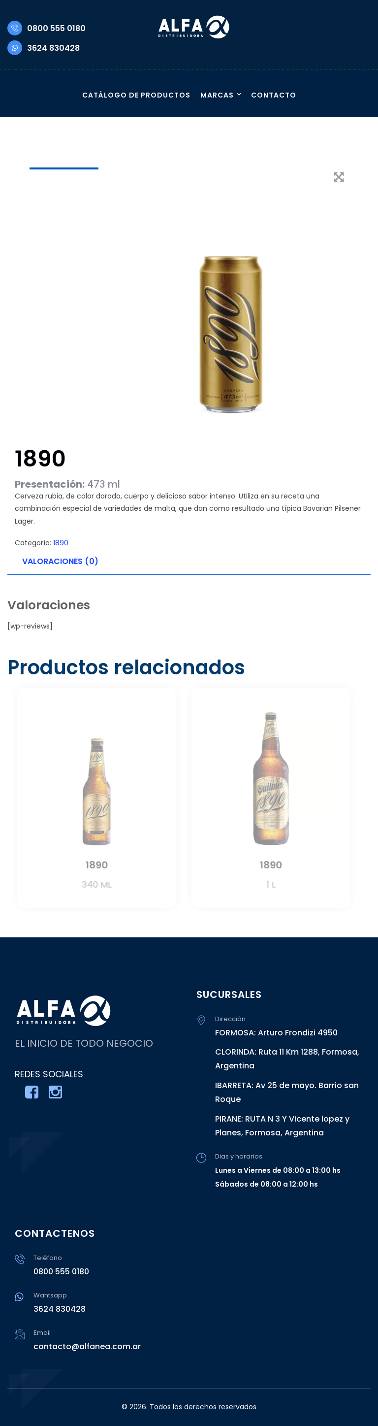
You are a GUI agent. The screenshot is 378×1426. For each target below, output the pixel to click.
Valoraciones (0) (60, 561)
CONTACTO (273, 95)
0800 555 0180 (46, 28)
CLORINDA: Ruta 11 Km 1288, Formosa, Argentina (287, 1058)
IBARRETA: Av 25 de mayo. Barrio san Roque (287, 1092)
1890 (60, 543)
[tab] (189, 562)
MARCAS (217, 95)
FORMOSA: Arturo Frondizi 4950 (276, 1032)
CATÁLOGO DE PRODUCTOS (136, 95)
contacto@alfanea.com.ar (87, 1346)
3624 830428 (43, 48)
